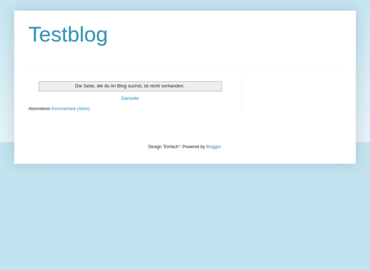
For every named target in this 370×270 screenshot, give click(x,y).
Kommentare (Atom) (71, 108)
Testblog (68, 34)
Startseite (130, 98)
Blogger (213, 146)
